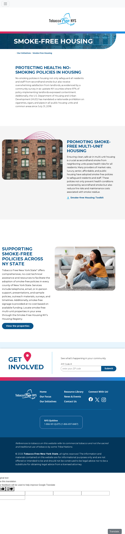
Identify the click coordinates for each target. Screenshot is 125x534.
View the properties (17, 326)
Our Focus (45, 396)
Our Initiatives (48, 401)
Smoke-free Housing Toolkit (86, 197)
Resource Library (73, 391)
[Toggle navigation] (5, 3)
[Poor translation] (10, 489)
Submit (109, 368)
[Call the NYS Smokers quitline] (61, 422)
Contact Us (70, 401)
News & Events (72, 396)
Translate (114, 531)
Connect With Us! (98, 391)
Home (43, 391)
